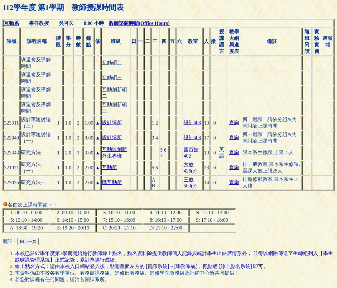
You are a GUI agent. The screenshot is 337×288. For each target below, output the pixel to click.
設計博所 (112, 122)
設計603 (192, 122)
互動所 (109, 167)
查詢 (234, 122)
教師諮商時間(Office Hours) (139, 23)
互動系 (11, 23)
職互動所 (112, 182)
